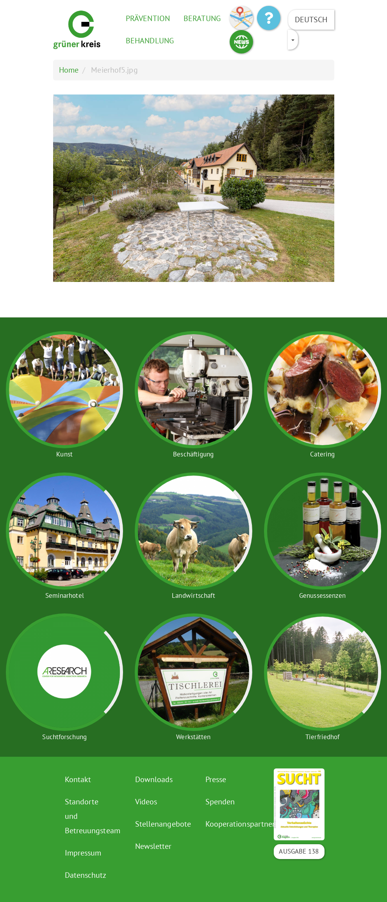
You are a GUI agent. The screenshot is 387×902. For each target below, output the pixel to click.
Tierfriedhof (322, 737)
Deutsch (311, 19)
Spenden (220, 802)
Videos (146, 802)
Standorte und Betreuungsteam (91, 816)
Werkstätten (193, 737)
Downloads (154, 779)
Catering (322, 454)
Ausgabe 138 (299, 851)
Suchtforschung (64, 737)
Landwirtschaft (193, 595)
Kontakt (78, 779)
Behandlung (150, 41)
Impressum (83, 853)
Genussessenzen (322, 595)
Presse (215, 779)
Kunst (64, 454)
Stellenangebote (161, 824)
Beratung (202, 18)
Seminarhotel (64, 595)
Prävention (148, 18)
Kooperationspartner (231, 824)
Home (68, 70)
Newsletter (153, 846)
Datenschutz (86, 875)
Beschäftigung (193, 454)
